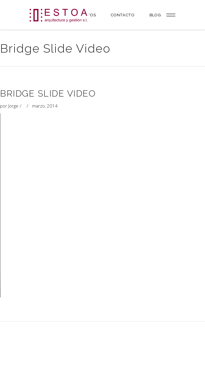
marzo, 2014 (45, 106)
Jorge (13, 106)
